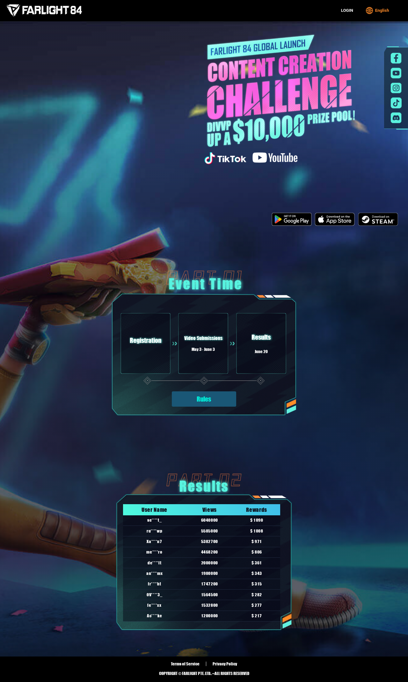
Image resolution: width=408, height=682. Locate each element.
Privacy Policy (225, 663)
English (377, 10)
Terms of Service (185, 663)
